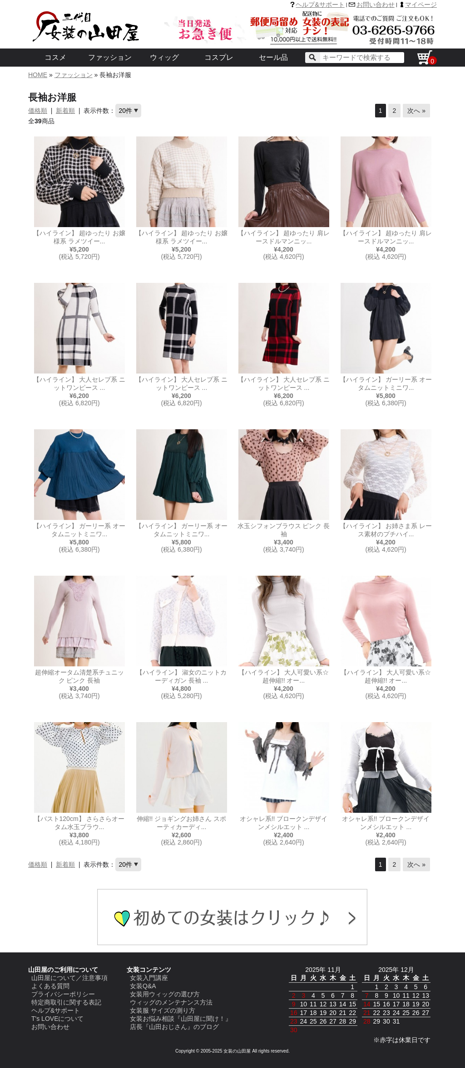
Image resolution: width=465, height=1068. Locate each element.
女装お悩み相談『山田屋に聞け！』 (181, 1018)
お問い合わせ (375, 4)
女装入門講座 (149, 977)
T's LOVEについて (57, 1018)
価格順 (37, 110)
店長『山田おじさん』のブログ (174, 1026)
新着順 (65, 110)
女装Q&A (143, 986)
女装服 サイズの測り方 (162, 1010)
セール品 (273, 57)
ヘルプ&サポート (320, 4)
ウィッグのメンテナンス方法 (171, 1002)
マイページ (421, 4)
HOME (37, 74)
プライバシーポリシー (63, 994)
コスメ (55, 57)
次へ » (416, 110)
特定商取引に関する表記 (66, 1002)
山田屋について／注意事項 (69, 977)
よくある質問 (50, 986)
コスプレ (218, 57)
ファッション (110, 57)
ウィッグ (164, 57)
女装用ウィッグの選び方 (165, 994)
